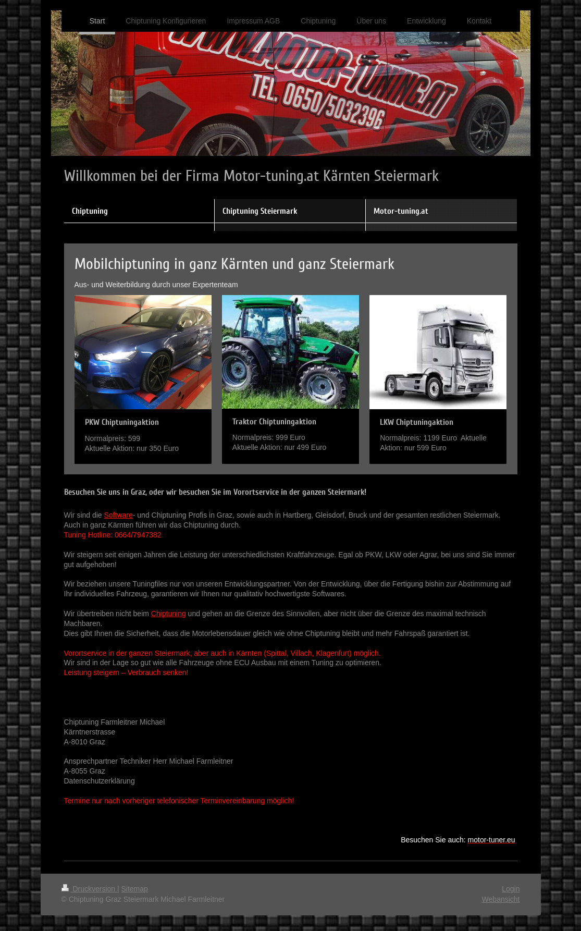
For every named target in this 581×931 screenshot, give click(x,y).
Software (118, 515)
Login (511, 889)
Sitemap (134, 889)
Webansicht (501, 899)
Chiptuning (168, 613)
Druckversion (89, 889)
